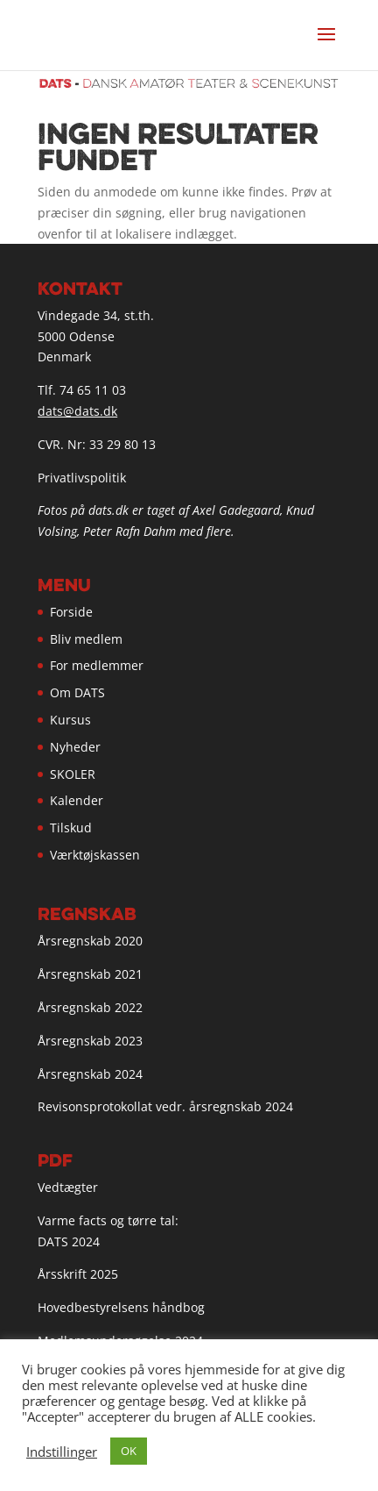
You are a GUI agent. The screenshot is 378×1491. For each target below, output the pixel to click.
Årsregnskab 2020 (90, 940)
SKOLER (72, 774)
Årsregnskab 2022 (90, 1007)
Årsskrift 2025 (78, 1274)
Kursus (70, 719)
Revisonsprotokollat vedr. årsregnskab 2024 (165, 1106)
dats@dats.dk (77, 411)
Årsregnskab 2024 (90, 1074)
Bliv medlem (86, 639)
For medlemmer (97, 665)
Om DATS (77, 692)
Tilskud (71, 827)
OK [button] (128, 1451)
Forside (71, 611)
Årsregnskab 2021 (90, 974)
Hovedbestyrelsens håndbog (121, 1307)
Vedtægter (68, 1187)
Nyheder (75, 746)
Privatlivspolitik (82, 477)
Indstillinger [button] (61, 1451)
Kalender (76, 800)
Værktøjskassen (95, 854)
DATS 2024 (69, 1241)
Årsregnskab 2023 (90, 1040)
